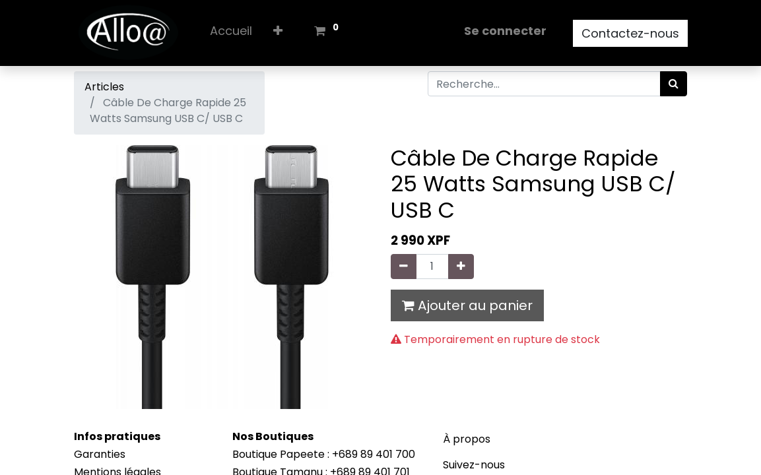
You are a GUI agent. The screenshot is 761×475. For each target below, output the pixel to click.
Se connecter (505, 30)
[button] (277, 33)
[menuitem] (231, 33)
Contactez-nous (630, 33)
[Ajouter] (461, 266)
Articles (104, 86)
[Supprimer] (403, 266)
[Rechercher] (673, 83)
